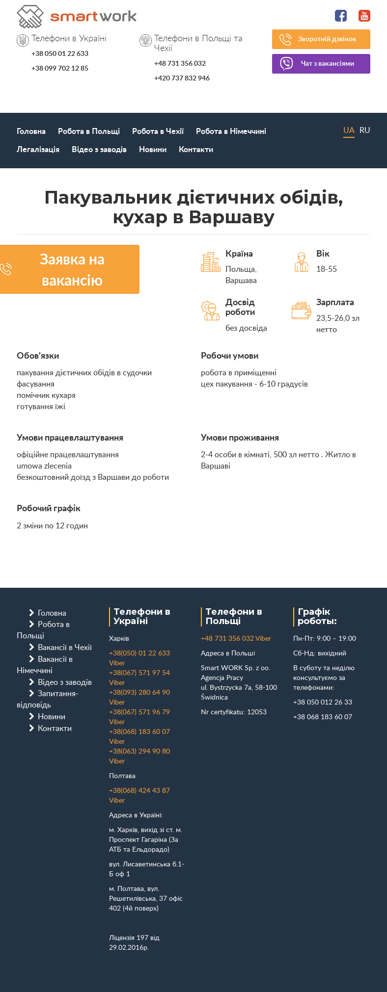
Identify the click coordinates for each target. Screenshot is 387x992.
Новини (152, 150)
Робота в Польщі (89, 131)
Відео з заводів (99, 150)
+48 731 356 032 (180, 63)
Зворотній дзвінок (327, 39)
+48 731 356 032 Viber (236, 638)
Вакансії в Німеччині (45, 665)
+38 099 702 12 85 (59, 68)
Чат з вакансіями (327, 63)
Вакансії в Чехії (65, 648)
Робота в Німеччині (231, 131)
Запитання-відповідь (48, 699)
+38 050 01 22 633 (59, 54)
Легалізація (38, 150)
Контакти (196, 150)
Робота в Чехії (158, 131)
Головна (31, 131)
